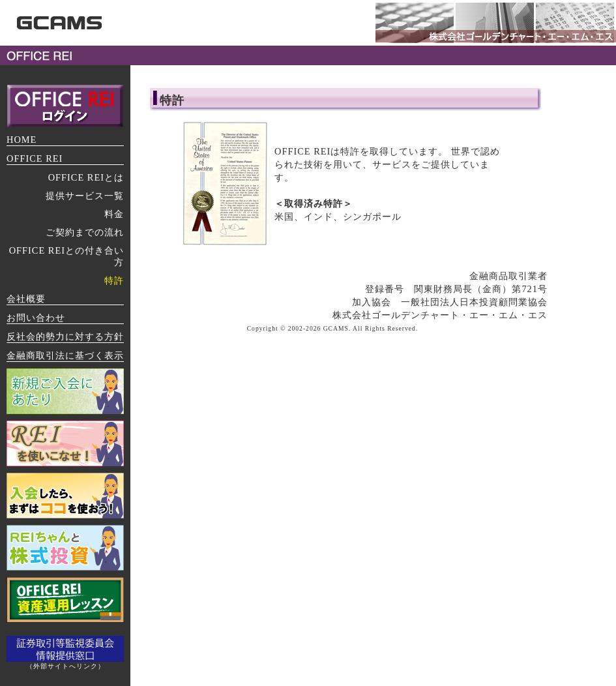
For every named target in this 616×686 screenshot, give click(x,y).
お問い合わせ (36, 317)
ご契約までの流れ (85, 232)
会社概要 (26, 298)
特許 (114, 280)
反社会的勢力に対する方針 (65, 336)
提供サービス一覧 (85, 195)
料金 (114, 214)
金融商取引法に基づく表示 (65, 355)
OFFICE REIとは (86, 177)
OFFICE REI (35, 158)
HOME (22, 139)
